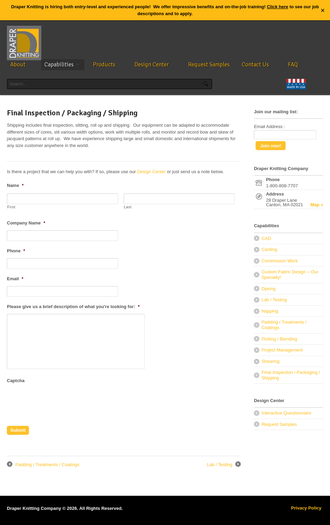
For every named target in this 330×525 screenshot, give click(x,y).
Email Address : (269, 126)
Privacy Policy (306, 508)
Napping (269, 311)
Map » (316, 204)
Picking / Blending (279, 339)
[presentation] (59, 401)
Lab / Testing (224, 464)
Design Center (151, 64)
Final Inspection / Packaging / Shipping (290, 375)
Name (15, 185)
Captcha (15, 380)
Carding (269, 249)
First (11, 207)
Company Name (26, 222)
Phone (16, 250)
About (17, 64)
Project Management (282, 350)
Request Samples (209, 64)
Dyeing (268, 288)
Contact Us (255, 64)
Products (104, 64)
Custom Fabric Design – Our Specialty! (289, 274)
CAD (266, 238)
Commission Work (279, 260)
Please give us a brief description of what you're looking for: (73, 306)
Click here (277, 6)
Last (128, 207)
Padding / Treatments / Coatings (43, 464)
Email (15, 278)
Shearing (270, 361)
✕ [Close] (322, 10)
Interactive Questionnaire (286, 413)
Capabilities (59, 64)
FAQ (293, 64)
